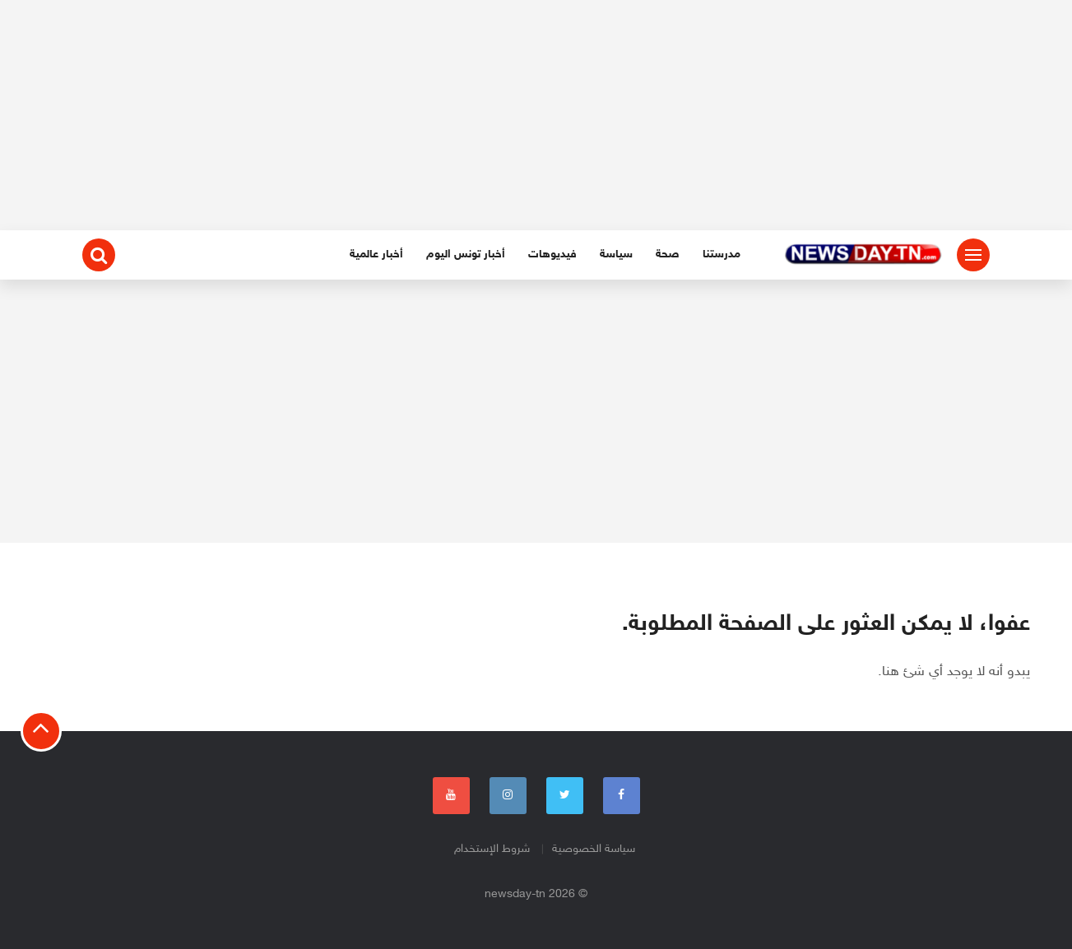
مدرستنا (721, 255)
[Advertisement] (536, 115)
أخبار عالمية (376, 255)
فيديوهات (552, 255)
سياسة (616, 255)
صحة (668, 255)
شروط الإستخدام (492, 849)
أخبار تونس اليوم (465, 255)
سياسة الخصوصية (593, 849)
